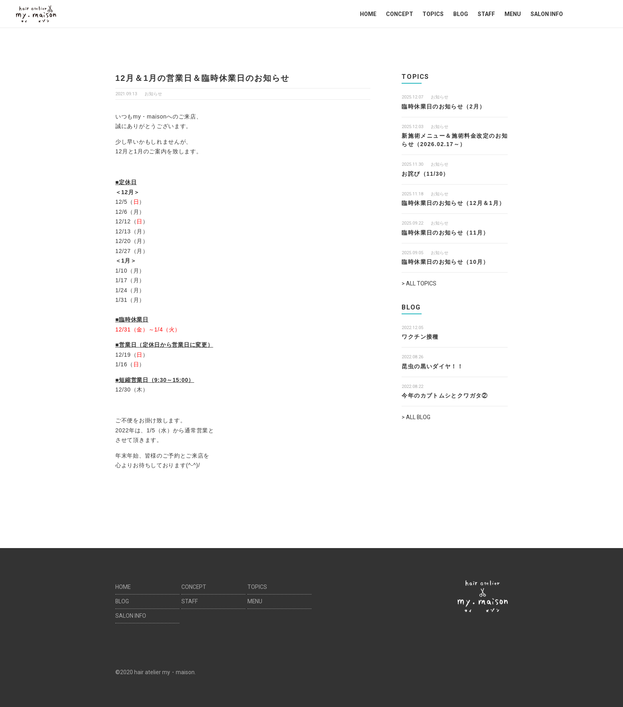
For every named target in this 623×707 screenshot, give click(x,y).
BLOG (460, 14)
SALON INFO (547, 14)
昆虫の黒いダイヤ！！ (432, 366)
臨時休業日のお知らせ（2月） (443, 106)
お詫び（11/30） (425, 174)
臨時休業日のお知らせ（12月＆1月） (453, 203)
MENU (512, 14)
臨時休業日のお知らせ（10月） (445, 262)
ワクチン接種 (420, 336)
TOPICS (433, 14)
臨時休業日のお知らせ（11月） (445, 232)
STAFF (486, 14)
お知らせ (153, 93)
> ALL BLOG (416, 417)
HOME (368, 14)
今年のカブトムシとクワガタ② (445, 395)
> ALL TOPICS (419, 283)
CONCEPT (399, 14)
